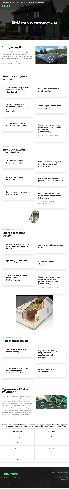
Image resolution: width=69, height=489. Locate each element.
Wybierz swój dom (32, 6)
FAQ (61, 6)
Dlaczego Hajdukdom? (44, 6)
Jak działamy (55, 6)
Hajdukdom (7, 6)
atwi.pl (21, 468)
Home (24, 6)
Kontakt (66, 6)
